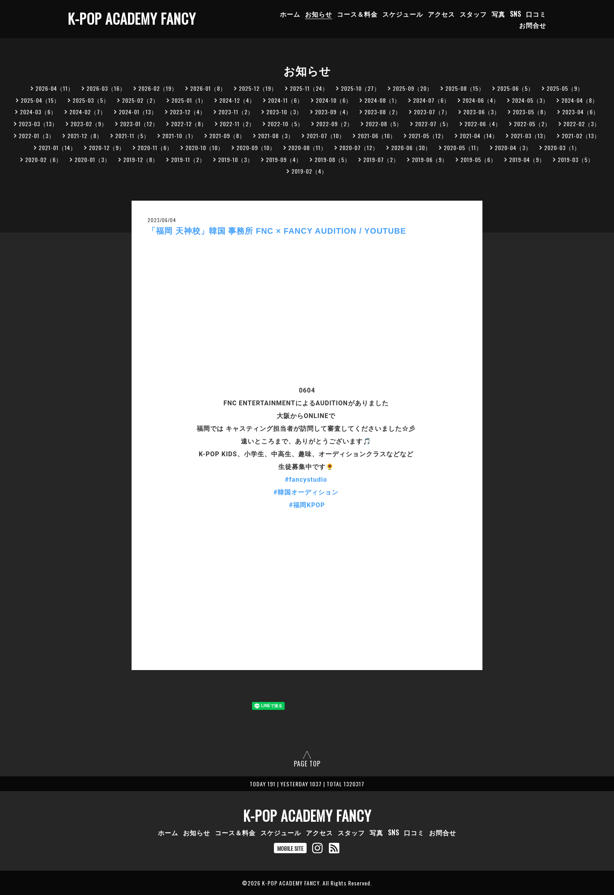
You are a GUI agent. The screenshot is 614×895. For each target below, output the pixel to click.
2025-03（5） (91, 100)
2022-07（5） (433, 123)
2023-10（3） (284, 111)
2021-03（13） (530, 135)
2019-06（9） (430, 159)
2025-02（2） (140, 100)
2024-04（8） (579, 100)
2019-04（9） (527, 159)
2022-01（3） (37, 135)
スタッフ (473, 14)
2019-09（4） (284, 159)
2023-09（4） (333, 111)
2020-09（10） (256, 147)
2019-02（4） (309, 171)
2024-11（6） (285, 100)
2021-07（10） (326, 135)
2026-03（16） (106, 88)
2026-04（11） (54, 88)
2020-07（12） (358, 147)
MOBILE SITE (290, 848)
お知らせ (318, 14)
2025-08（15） (464, 88)
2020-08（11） (307, 147)
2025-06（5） (515, 88)
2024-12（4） (237, 100)
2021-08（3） (276, 135)
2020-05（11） (463, 147)
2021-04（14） (479, 135)
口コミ (536, 14)
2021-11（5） (132, 135)
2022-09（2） (334, 123)
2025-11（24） (309, 88)
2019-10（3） (235, 159)
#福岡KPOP (307, 505)
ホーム (290, 14)
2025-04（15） (40, 100)
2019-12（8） (140, 159)
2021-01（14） (57, 147)
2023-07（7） (432, 111)
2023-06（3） (481, 111)
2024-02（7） (87, 111)
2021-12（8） (84, 135)
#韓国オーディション (306, 492)
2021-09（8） (227, 135)
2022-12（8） (189, 123)
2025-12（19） (258, 88)
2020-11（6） (155, 147)
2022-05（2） (532, 123)
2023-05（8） (531, 111)
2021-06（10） (377, 135)
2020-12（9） (107, 147)
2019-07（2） (381, 159)
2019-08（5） (332, 159)
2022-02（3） (581, 123)
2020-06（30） (411, 147)
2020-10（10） (204, 147)
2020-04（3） (513, 147)
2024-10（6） (334, 100)
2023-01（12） (139, 123)
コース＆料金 (357, 14)
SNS (515, 14)
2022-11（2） (237, 123)
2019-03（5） (576, 159)
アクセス (441, 14)
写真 (498, 14)
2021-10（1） (179, 135)
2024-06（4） (480, 100)
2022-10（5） (285, 123)
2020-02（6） (43, 159)
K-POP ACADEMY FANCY (132, 18)
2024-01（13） (138, 111)
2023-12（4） (188, 111)
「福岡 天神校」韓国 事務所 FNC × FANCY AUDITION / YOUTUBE (277, 231)
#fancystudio (306, 479)
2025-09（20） (413, 88)
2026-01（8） (208, 88)
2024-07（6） (431, 100)
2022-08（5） (384, 123)
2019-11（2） (188, 159)
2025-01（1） (189, 100)
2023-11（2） (236, 111)
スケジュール (402, 14)
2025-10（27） (360, 88)
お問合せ (532, 25)
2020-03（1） (562, 147)
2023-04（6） (580, 111)
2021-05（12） (428, 135)
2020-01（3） (92, 159)
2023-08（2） (382, 111)
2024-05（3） (530, 100)
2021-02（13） (581, 135)
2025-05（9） (565, 88)
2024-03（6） (38, 111)
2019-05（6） (478, 159)
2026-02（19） (157, 88)
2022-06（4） (482, 123)
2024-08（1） (382, 100)
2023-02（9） (89, 123)
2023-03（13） (38, 123)
